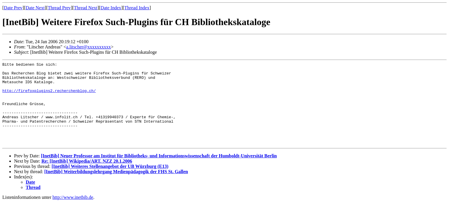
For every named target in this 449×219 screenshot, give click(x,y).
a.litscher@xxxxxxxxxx (88, 46)
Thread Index (136, 7)
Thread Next (85, 7)
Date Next (35, 7)
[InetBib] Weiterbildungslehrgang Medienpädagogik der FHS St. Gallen (116, 188)
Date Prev (13, 7)
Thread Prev (59, 7)
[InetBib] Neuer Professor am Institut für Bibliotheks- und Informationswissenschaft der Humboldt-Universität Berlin (159, 172)
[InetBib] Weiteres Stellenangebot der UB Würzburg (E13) (109, 182)
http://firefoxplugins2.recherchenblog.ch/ (49, 96)
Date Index (111, 7)
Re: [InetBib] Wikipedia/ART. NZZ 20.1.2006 (87, 177)
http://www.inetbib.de (73, 213)
